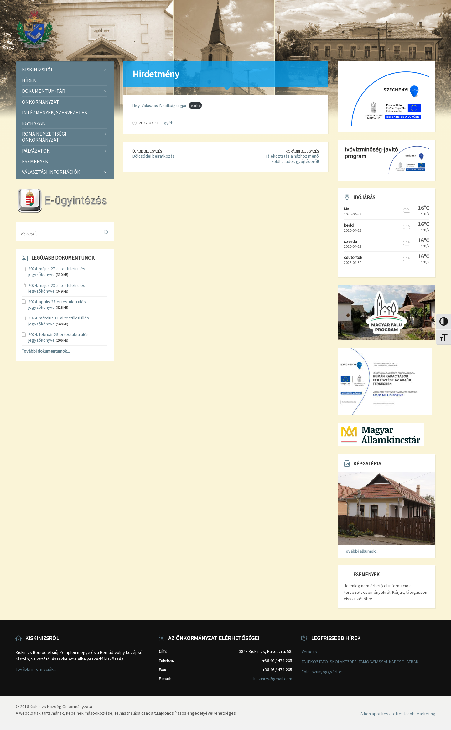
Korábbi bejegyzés (302, 151)
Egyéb (168, 123)
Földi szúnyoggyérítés (323, 672)
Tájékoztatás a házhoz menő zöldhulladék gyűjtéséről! (292, 158)
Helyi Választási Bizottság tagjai (159, 105)
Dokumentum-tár (43, 91)
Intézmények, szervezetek (54, 112)
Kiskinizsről (37, 69)
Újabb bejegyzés (147, 151)
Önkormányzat (40, 102)
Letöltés (195, 105)
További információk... (36, 669)
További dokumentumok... (46, 351)
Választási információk (51, 172)
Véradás (309, 652)
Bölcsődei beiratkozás (153, 156)
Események (35, 161)
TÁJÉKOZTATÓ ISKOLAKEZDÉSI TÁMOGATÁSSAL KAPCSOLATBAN (360, 662)
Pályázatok (36, 151)
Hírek (29, 80)
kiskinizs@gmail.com (272, 678)
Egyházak (33, 123)
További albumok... (361, 551)
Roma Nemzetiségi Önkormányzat (44, 137)
